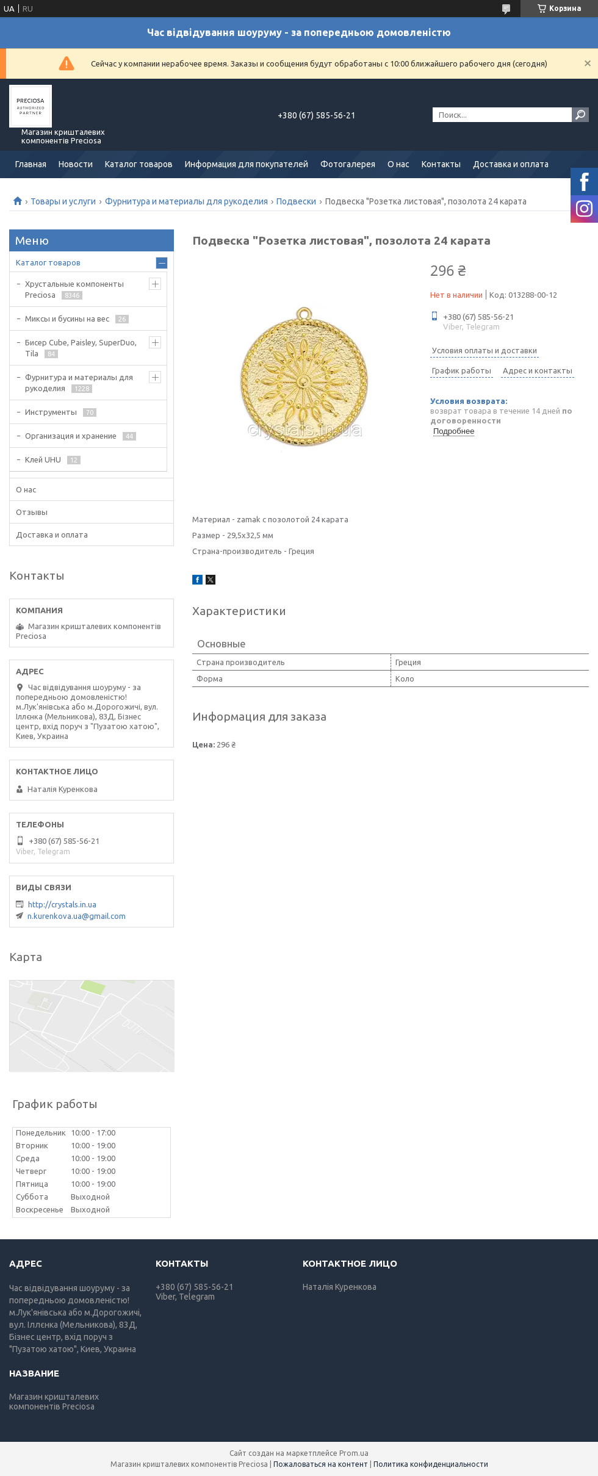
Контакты (441, 164)
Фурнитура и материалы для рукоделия (186, 201)
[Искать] (580, 114)
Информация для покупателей (246, 164)
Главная (30, 164)
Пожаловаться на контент (320, 1464)
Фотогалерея (347, 164)
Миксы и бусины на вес (67, 318)
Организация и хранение (71, 435)
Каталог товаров (139, 164)
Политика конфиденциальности (430, 1464)
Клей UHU (43, 459)
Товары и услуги (63, 201)
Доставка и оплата (511, 164)
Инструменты (51, 412)
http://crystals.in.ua (62, 904)
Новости (76, 164)
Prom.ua (354, 1453)
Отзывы (32, 512)
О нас (398, 164)
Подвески (296, 201)
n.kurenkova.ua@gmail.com (76, 916)
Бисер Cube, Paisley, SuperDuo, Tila (81, 348)
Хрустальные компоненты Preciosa (74, 289)
